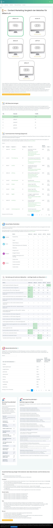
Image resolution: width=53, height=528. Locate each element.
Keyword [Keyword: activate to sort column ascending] (13, 146)
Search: (9, 143)
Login (50, 1)
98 (45, 390)
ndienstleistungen (14, 180)
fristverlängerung (14, 158)
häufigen (13, 184)
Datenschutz (8, 526)
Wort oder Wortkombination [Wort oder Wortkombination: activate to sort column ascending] (8, 361)
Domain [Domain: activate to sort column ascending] (7, 146)
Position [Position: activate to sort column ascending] (24, 146)
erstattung (13, 200)
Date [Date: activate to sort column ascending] (48, 146)
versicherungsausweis (15, 209)
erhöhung (13, 172)
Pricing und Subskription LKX (7, 520)
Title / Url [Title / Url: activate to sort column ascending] (30, 146)
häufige (12, 189)
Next (49, 214)
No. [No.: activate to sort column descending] (3, 146)
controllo (13, 165)
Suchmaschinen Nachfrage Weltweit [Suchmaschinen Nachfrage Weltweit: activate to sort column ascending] (40, 360)
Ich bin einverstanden (14, 526)
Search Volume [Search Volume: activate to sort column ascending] (43, 146)
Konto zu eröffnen (23, 92)
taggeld (12, 194)
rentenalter (13, 149)
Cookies (6, 524)
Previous (28, 214)
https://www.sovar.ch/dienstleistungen (34, 181)
